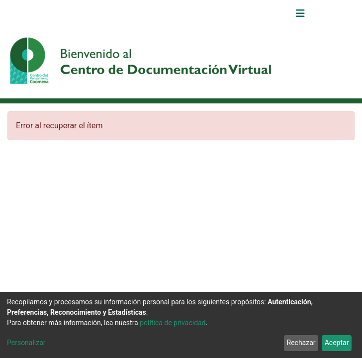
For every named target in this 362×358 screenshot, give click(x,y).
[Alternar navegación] (300, 13)
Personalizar (26, 343)
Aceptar (337, 343)
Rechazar (301, 343)
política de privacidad (172, 323)
